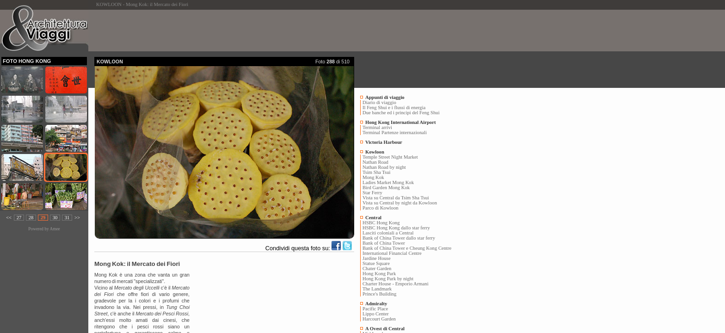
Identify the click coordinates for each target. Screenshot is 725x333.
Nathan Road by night (384, 167)
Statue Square (376, 263)
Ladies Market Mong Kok (388, 182)
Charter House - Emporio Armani (395, 283)
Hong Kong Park (379, 273)
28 (31, 217)
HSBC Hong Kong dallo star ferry (396, 227)
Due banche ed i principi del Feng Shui (401, 112)
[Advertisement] (262, 30)
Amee (54, 229)
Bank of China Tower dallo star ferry (398, 237)
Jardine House (376, 258)
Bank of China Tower (383, 243)
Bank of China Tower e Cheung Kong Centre (406, 248)
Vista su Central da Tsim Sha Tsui (395, 197)
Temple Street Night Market (390, 157)
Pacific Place (375, 308)
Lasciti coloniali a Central (387, 232)
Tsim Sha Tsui (376, 172)
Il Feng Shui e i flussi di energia (393, 107)
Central (373, 217)
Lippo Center (375, 313)
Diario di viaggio (379, 102)
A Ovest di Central (385, 328)
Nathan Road (375, 162)
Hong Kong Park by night (387, 278)
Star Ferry (372, 192)
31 (67, 217)
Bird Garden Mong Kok (386, 187)
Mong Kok (373, 177)
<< (9, 217)
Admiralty (376, 303)
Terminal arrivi (377, 127)
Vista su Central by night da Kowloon (399, 202)
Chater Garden (376, 268)
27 (19, 217)
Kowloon (374, 151)
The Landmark (377, 288)
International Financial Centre (392, 253)
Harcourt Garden (379, 318)
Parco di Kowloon (380, 207)
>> (77, 217)
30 (55, 217)
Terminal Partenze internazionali (394, 132)
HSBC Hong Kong (381, 222)
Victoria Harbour (383, 142)
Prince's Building (379, 293)
